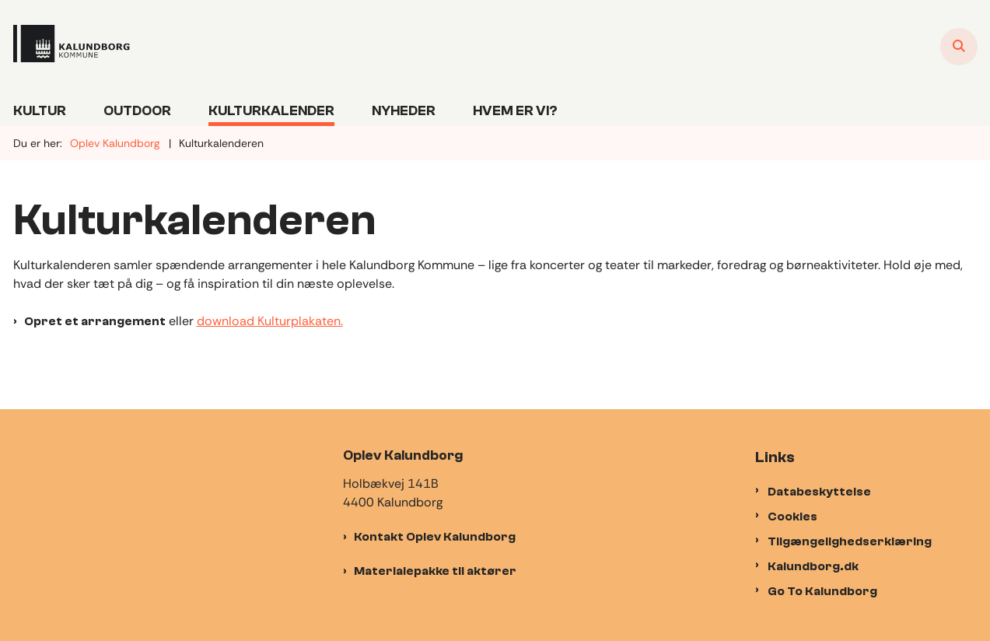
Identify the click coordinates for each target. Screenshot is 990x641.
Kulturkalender (271, 111)
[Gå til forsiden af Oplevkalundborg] (71, 46)
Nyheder (404, 111)
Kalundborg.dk (813, 566)
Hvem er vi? (515, 111)
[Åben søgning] (959, 46)
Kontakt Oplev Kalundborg (435, 537)
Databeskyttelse (819, 492)
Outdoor (137, 111)
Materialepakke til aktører (435, 571)
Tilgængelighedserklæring (850, 541)
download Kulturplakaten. (270, 321)
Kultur (39, 111)
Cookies (792, 517)
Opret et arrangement (95, 321)
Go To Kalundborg (822, 591)
